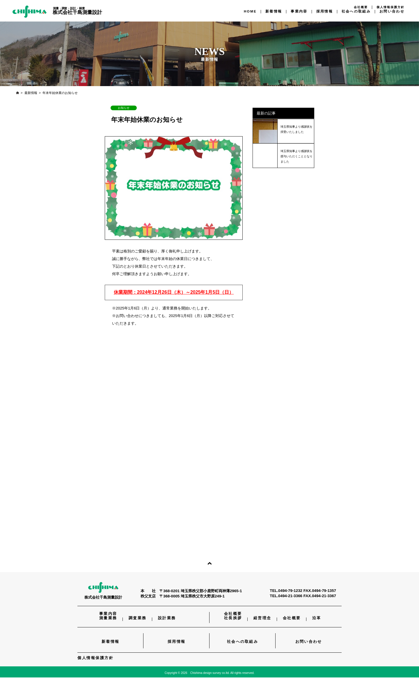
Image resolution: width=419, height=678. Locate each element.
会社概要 (361, 7)
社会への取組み (356, 11)
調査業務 (137, 619)
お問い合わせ (391, 11)
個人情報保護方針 (390, 7)
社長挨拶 (233, 619)
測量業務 (108, 619)
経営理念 (262, 619)
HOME (250, 11)
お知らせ (123, 107)
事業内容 (299, 11)
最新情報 (30, 93)
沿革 (316, 619)
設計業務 (167, 619)
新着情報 (273, 11)
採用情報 (324, 11)
